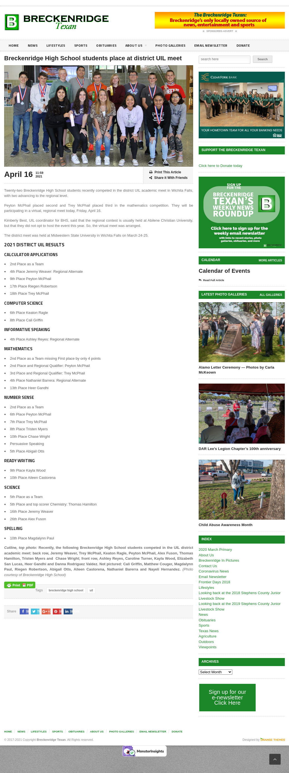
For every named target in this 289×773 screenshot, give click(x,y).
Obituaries (112, 45)
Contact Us (207, 566)
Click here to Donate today (220, 166)
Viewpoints (207, 647)
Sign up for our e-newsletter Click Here (227, 697)
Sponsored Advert (220, 31)
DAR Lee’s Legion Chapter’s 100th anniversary (239, 449)
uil (90, 590)
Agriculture (207, 636)
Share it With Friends (168, 178)
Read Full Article (213, 280)
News (33, 45)
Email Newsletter (222, 45)
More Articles (270, 260)
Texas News (208, 631)
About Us (143, 46)
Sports (85, 45)
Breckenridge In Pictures (218, 560)
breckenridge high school (66, 590)
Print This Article (165, 172)
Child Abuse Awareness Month (225, 525)
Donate (257, 45)
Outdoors (206, 642)
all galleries (271, 294)
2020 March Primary (215, 549)
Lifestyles (58, 45)
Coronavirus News (213, 571)
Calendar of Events (224, 271)
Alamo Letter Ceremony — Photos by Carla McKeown (236, 369)
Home (14, 45)
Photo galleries (179, 45)
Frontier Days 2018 (214, 582)
